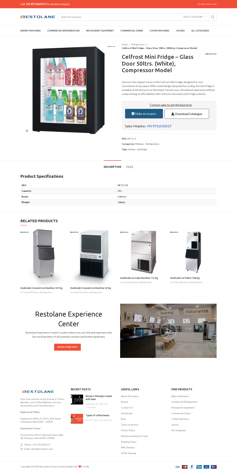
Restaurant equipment (183, 407)
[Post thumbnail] (77, 402)
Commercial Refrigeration (184, 401)
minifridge (142, 149)
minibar (131, 149)
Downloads (126, 413)
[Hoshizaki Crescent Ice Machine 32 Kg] (93, 256)
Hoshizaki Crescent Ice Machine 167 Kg (41, 288)
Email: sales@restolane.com (38, 448)
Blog (123, 418)
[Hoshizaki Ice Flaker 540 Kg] (193, 251)
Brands (124, 401)
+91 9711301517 (36, 4)
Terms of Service (129, 424)
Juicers (175, 424)
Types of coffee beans (97, 415)
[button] (168, 331)
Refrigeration (138, 44)
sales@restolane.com (207, 4)
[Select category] (195, 17)
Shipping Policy (128, 441)
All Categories (178, 430)
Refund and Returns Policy (134, 436)
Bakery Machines (180, 396)
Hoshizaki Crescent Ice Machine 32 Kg (90, 288)
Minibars (139, 143)
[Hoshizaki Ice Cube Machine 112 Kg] (143, 251)
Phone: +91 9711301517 (37, 444)
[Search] (137, 17)
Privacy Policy (128, 430)
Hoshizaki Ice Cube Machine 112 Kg (139, 278)
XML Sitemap (127, 447)
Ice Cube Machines (29, 292)
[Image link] (38, 391)
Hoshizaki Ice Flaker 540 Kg (185, 278)
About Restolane (130, 396)
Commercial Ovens (181, 413)
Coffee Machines (180, 418)
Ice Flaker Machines (179, 282)
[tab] (112, 165)
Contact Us (127, 407)
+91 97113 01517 (158, 126)
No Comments (105, 420)
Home (125, 44)
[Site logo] (37, 16)
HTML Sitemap (128, 453)
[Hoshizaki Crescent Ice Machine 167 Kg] (43, 256)
